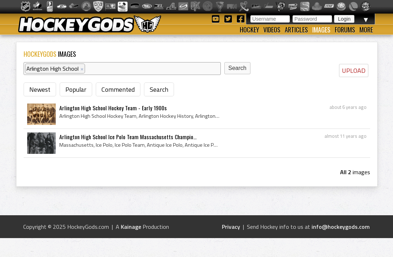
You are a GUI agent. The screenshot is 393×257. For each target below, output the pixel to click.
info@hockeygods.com (341, 226)
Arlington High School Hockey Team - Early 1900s (113, 108)
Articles (296, 29)
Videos (271, 29)
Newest (39, 89)
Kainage (131, 226)
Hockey (249, 29)
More (366, 29)
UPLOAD (353, 70)
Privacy (231, 226)
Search (159, 89)
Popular (75, 89)
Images (321, 29)
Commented (118, 89)
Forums (345, 29)
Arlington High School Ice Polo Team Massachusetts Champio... (127, 136)
